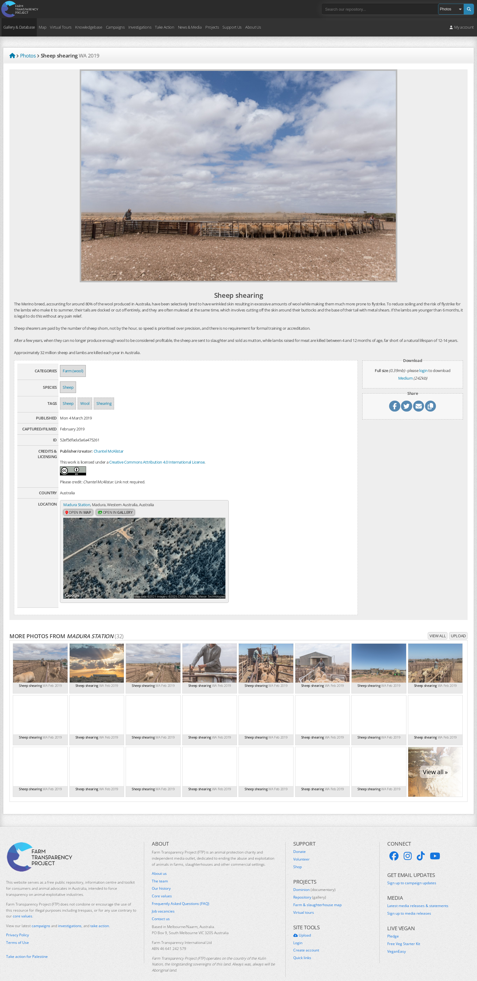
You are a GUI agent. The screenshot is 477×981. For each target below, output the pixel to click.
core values (22, 905)
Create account (306, 939)
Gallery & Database (19, 27)
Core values (162, 885)
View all (438, 625)
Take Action (164, 27)
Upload (458, 625)
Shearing (103, 403)
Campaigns (115, 27)
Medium (405, 378)
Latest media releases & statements (417, 895)
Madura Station (76, 504)
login (423, 370)
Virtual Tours (60, 27)
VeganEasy (396, 940)
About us (159, 862)
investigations (70, 915)
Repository (309, 886)
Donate (299, 841)
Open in (78, 512)
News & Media (190, 27)
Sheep (68, 387)
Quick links (302, 947)
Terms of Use (17, 931)
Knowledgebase (88, 27)
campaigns (41, 915)
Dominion (314, 879)
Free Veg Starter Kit (403, 933)
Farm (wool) (73, 371)
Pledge (393, 925)
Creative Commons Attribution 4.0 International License (156, 462)
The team (160, 870)
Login (297, 932)
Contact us (161, 908)
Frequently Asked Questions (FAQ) (180, 893)
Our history (161, 877)
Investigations (139, 27)
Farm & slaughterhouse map (317, 894)
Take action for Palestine (27, 945)
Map (42, 27)
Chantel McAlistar (109, 451)
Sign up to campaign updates (411, 872)
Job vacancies (163, 900)
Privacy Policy (17, 924)
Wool (84, 403)
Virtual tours (303, 901)
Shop (297, 856)
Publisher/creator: (76, 451)
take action (99, 915)
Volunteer (301, 848)
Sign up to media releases (409, 902)
